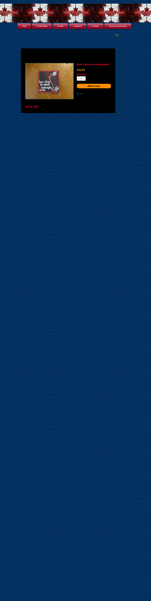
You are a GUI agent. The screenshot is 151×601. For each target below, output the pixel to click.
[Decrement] (78, 78)
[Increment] (83, 78)
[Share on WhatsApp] (82, 94)
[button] (117, 34)
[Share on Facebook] (78, 94)
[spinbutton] (81, 78)
